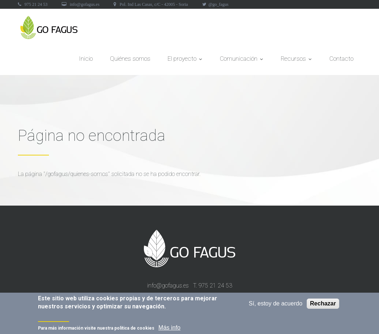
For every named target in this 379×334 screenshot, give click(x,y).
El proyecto (185, 60)
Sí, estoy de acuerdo (275, 304)
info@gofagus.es (84, 4)
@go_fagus (218, 4)
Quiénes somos (130, 58)
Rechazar (323, 304)
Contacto (341, 58)
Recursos (296, 60)
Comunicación (242, 60)
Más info (169, 329)
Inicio (86, 58)
